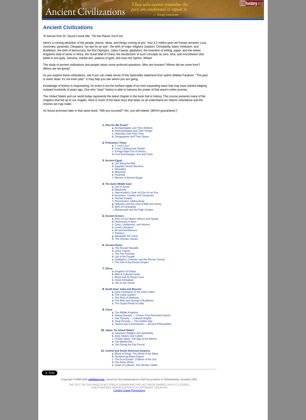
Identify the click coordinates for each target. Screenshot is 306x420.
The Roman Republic (127, 247)
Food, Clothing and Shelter (130, 148)
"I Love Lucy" (122, 145)
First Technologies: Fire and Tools (134, 154)
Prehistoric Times (115, 142)
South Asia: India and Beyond (123, 289)
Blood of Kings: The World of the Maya (136, 353)
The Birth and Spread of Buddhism (134, 300)
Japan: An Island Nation (119, 330)
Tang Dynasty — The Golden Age (134, 321)
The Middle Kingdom (126, 312)
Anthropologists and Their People (133, 130)
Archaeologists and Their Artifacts (134, 127)
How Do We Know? (116, 125)
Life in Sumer (122, 186)
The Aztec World (124, 362)
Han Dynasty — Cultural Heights (133, 318)
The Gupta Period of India (129, 303)
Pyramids (120, 174)
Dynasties (120, 169)
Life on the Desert (125, 282)
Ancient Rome (113, 245)
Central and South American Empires (127, 350)
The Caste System (125, 294)
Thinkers (120, 233)
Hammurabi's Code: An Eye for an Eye (136, 192)
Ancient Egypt (113, 160)
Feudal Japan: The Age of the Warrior (136, 338)
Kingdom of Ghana (125, 271)
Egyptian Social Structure (129, 166)
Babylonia (120, 189)
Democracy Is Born (126, 221)
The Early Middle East (118, 183)
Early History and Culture (129, 335)
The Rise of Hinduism (127, 297)
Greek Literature (124, 227)
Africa (108, 268)
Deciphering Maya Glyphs (129, 356)
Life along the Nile (125, 163)
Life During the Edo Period (130, 344)
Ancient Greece (114, 215)
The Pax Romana (125, 253)
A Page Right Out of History (130, 151)
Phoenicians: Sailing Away (129, 201)
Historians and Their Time (129, 133)
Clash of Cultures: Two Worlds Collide (136, 365)
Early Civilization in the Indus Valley (135, 291)
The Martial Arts (124, 341)
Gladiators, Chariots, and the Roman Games (140, 259)
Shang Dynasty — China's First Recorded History (142, 315)
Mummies (120, 171)
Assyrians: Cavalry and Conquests (134, 195)
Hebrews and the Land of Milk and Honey (138, 203)
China (108, 309)
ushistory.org (96, 379)
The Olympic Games (126, 238)
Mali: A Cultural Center (127, 274)
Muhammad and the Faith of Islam (134, 209)
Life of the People (125, 256)
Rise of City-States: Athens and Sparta (136, 218)
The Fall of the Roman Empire (132, 262)
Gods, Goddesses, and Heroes (132, 224)
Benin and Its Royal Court (129, 277)
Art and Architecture (126, 230)
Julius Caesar (122, 250)
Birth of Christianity (125, 206)
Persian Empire (123, 198)
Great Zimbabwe (124, 279)
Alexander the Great (126, 236)
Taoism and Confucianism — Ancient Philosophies (143, 323)
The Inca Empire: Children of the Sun (136, 359)
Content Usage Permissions (129, 390)
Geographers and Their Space (132, 136)
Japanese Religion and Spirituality (134, 333)
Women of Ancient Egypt (129, 177)
